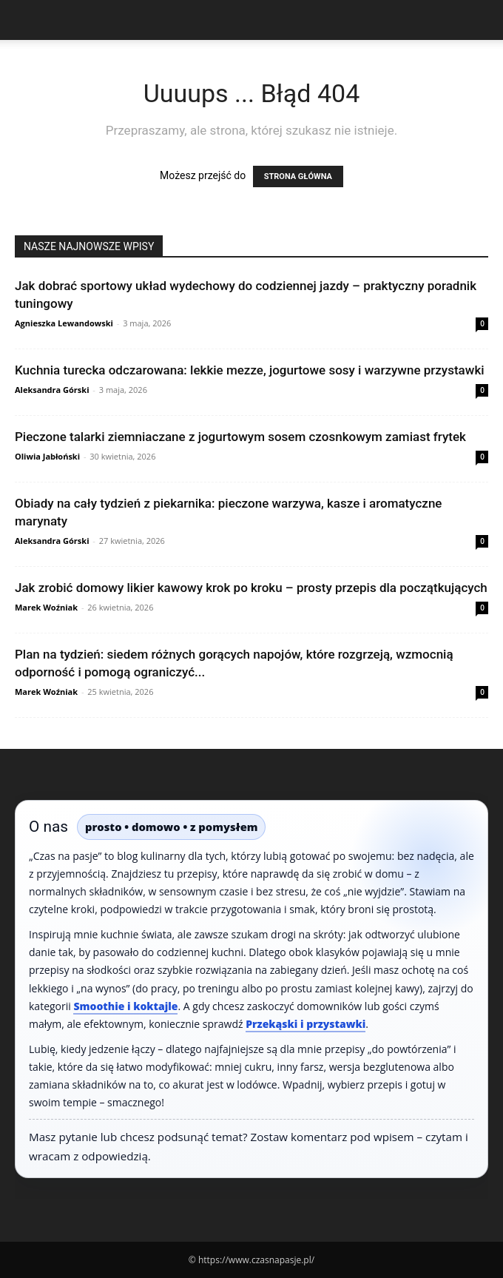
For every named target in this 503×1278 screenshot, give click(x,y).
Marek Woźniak (46, 607)
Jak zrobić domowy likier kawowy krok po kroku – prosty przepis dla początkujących (251, 587)
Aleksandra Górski (52, 389)
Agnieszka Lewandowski (64, 323)
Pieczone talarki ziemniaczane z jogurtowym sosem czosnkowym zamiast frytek (240, 436)
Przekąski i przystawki (305, 1024)
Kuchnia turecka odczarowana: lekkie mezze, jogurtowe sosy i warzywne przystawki (250, 370)
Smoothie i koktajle (125, 1006)
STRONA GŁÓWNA (298, 176)
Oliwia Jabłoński (47, 456)
